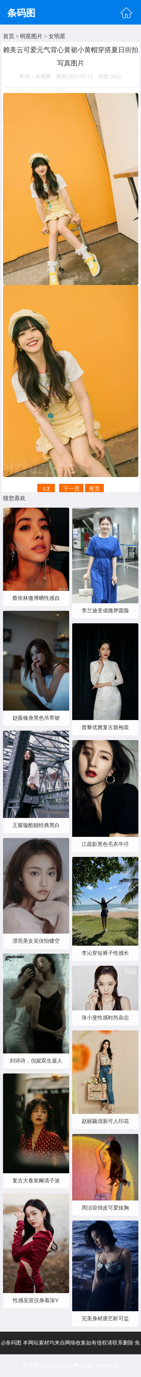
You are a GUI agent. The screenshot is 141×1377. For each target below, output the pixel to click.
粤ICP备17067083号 (96, 1365)
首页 (8, 36)
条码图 (21, 13)
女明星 (57, 36)
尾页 (94, 489)
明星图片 (31, 36)
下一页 (71, 489)
